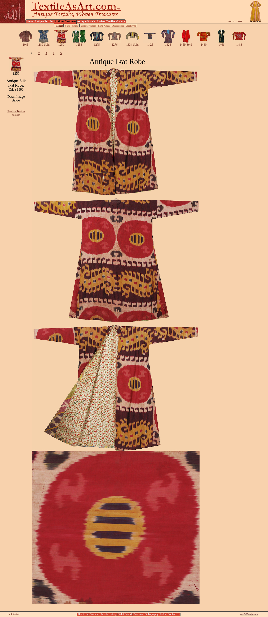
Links (163, 614)
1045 (25, 43)
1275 (97, 43)
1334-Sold (132, 43)
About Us (82, 614)
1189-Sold (43, 43)
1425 (150, 43)
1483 (239, 43)
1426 (168, 43)
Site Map (94, 614)
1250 (61, 43)
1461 (221, 43)
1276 (114, 43)
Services (138, 614)
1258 (79, 43)
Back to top (13, 614)
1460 (203, 43)
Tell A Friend (125, 614)
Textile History (108, 614)
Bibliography (151, 614)
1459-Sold (186, 43)
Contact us (173, 614)
